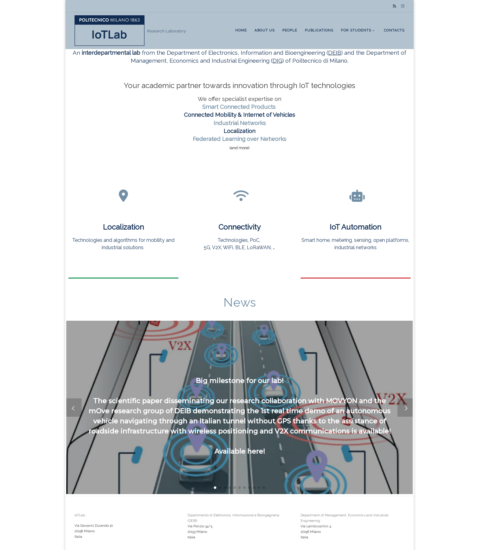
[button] (215, 487)
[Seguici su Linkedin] (402, 6)
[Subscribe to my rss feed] (394, 6)
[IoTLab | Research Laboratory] (109, 30)
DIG (277, 60)
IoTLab (80, 515)
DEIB (334, 52)
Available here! (239, 451)
